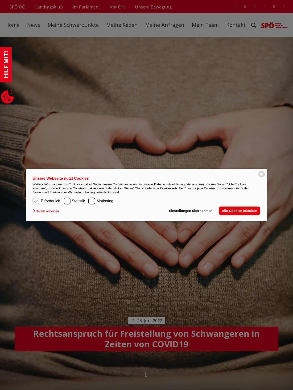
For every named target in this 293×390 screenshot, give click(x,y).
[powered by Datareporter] (261, 177)
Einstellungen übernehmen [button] (191, 211)
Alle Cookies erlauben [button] (239, 211)
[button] (47, 211)
